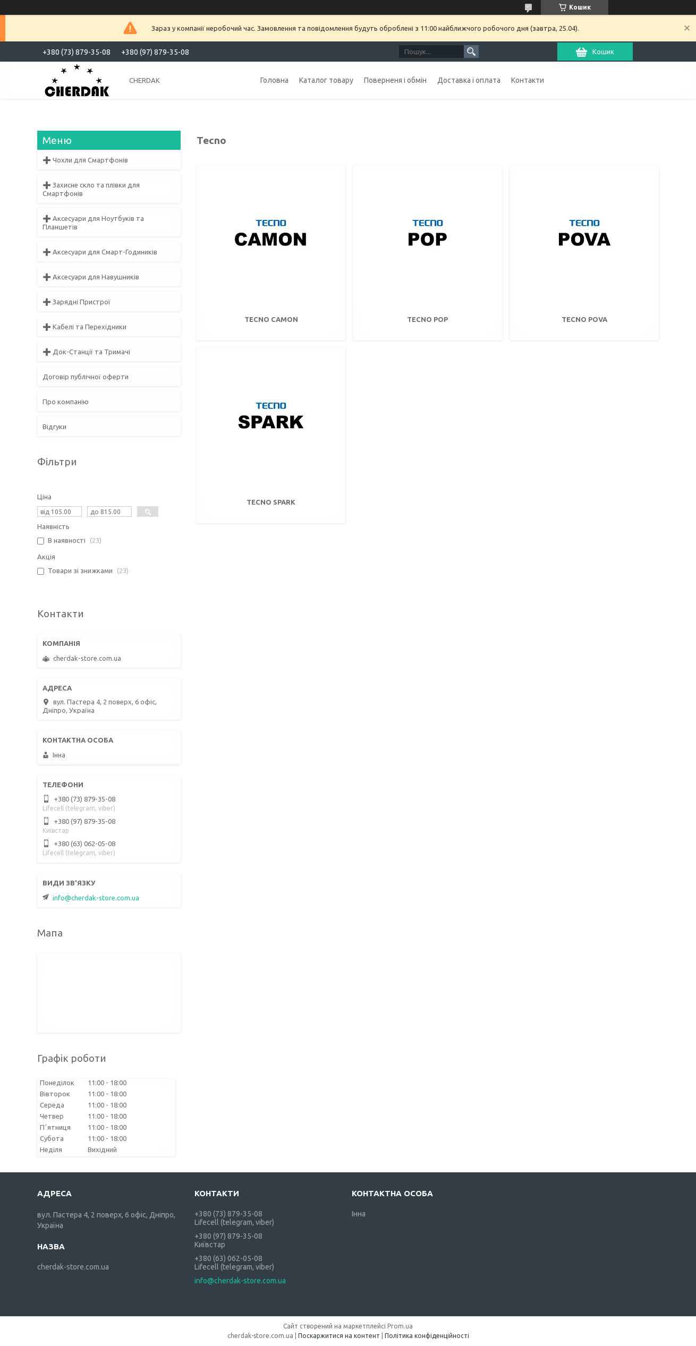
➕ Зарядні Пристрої (77, 301)
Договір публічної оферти (86, 376)
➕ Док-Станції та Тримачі (86, 351)
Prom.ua (400, 1326)
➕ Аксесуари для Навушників (91, 276)
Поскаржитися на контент (339, 1335)
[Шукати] (471, 51)
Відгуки (54, 426)
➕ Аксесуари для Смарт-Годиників (100, 251)
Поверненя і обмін (395, 80)
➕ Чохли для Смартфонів (85, 160)
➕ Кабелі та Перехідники (84, 326)
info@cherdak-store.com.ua (96, 897)
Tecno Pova (584, 319)
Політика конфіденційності (427, 1335)
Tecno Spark (271, 502)
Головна (274, 80)
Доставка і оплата (468, 80)
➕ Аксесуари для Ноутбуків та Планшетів (93, 223)
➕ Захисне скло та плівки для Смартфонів (91, 189)
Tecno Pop (427, 319)
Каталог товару (326, 80)
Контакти (527, 80)
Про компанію (66, 401)
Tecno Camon (271, 319)
